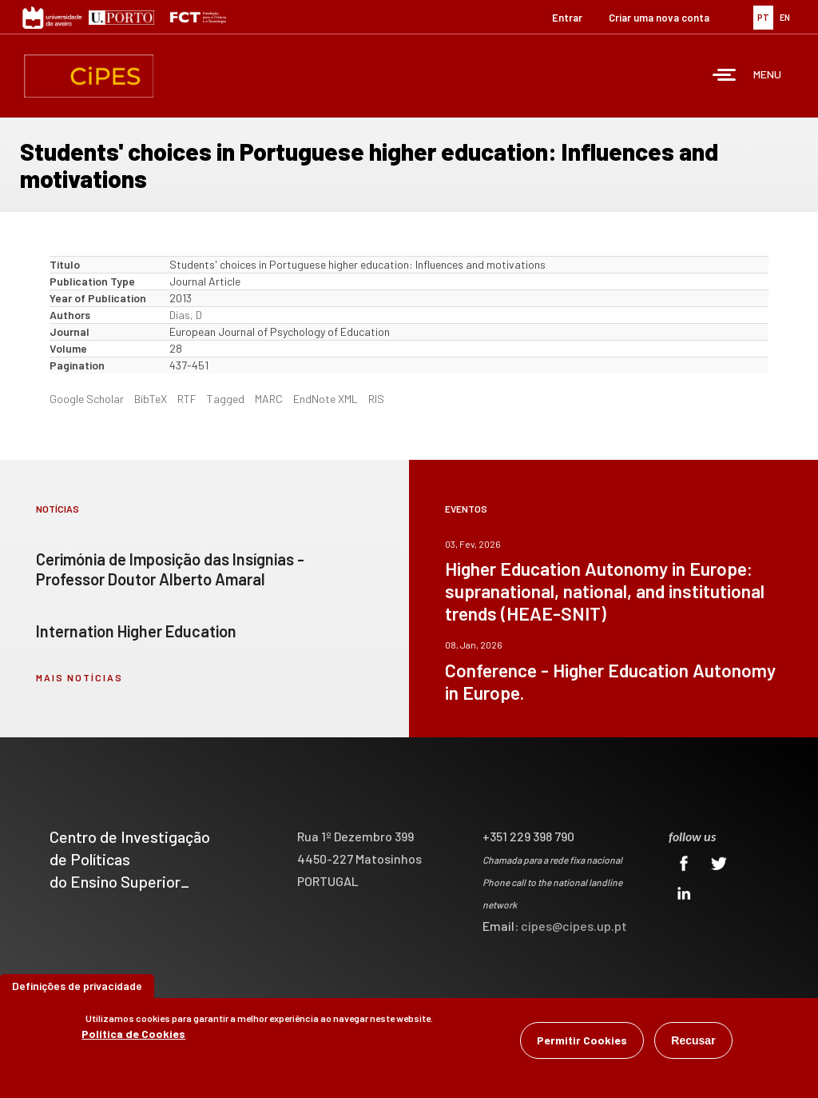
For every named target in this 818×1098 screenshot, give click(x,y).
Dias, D (185, 314)
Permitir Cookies (582, 1041)
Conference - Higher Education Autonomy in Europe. (610, 681)
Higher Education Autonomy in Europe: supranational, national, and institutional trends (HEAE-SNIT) (604, 591)
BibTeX (150, 398)
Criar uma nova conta (659, 17)
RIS (376, 398)
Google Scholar (87, 398)
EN (785, 17)
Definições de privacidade (77, 986)
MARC (269, 398)
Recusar (693, 1041)
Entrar (567, 17)
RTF (187, 398)
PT (763, 17)
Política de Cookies (133, 1034)
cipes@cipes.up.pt (574, 925)
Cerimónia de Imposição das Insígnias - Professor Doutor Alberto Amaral (170, 569)
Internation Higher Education (136, 631)
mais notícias (79, 677)
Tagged (225, 398)
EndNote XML (325, 398)
